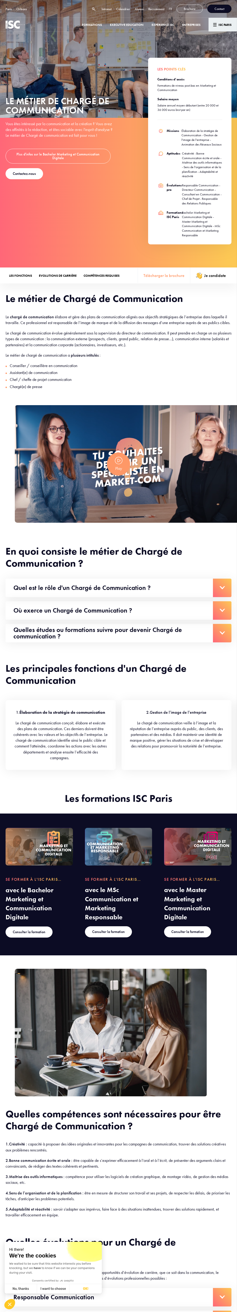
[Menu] (223, 24)
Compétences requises (101, 275)
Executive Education (126, 25)
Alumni (139, 9)
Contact (219, 9)
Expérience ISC (163, 25)
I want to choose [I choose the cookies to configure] (53, 1289)
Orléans (21, 9)
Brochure (190, 9)
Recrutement (156, 9)
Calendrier (123, 9)
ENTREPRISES (191, 25)
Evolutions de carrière (58, 275)
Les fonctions (20, 275)
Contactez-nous (24, 173)
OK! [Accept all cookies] (85, 1289)
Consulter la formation (29, 931)
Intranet (107, 9)
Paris (9, 9)
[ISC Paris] (15, 24)
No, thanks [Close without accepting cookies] (20, 1289)
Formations (92, 25)
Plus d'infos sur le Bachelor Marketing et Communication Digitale (58, 156)
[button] (9, 1304)
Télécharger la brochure (163, 275)
